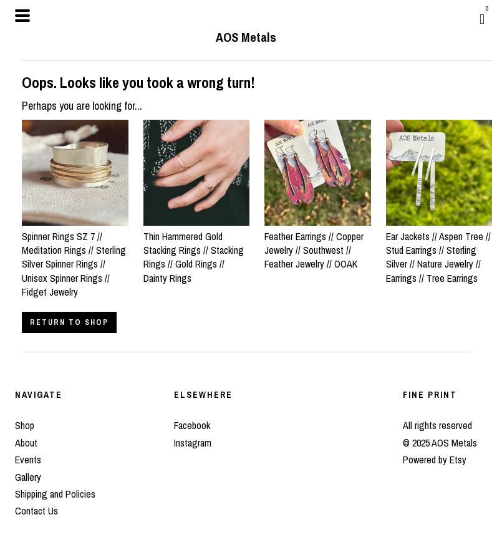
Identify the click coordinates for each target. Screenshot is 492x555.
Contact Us (36, 511)
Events (28, 459)
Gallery (28, 477)
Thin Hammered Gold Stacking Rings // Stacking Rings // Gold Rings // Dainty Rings (196, 250)
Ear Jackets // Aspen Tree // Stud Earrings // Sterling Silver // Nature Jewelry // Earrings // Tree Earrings (439, 250)
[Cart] (482, 18)
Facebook (192, 425)
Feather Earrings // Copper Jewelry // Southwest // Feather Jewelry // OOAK (317, 243)
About (26, 443)
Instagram (192, 443)
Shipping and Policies (55, 494)
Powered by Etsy (434, 459)
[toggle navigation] (22, 15)
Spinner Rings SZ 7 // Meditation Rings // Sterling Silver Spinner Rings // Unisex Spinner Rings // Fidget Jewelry (75, 257)
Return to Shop (69, 322)
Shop (24, 425)
